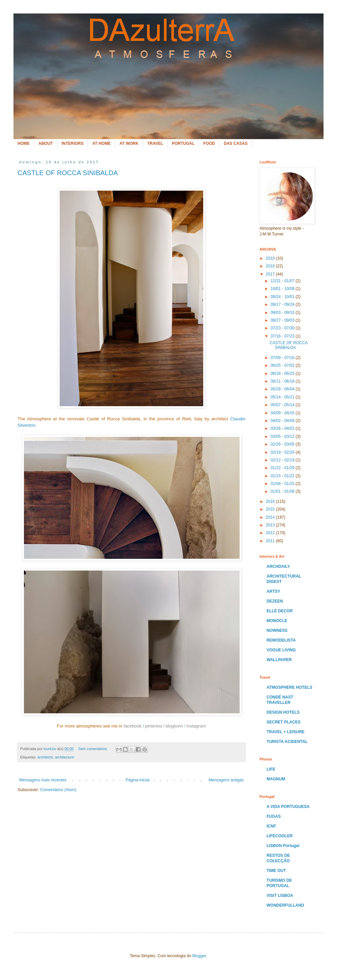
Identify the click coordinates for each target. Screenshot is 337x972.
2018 (271, 266)
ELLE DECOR (280, 611)
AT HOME (101, 143)
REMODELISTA (281, 640)
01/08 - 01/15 (283, 483)
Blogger (199, 955)
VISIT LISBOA (280, 895)
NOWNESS (277, 630)
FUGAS (274, 816)
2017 (271, 274)
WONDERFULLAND (285, 905)
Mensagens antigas (226, 780)
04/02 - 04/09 (283, 420)
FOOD (209, 143)
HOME (24, 143)
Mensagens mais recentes (42, 780)
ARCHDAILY (278, 566)
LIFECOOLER (280, 836)
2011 (271, 541)
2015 (271, 509)
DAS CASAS (236, 143)
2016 (271, 501)
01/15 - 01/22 (283, 476)
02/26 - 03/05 (283, 444)
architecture (64, 757)
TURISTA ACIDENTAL (287, 741)
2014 (271, 517)
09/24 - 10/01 (283, 296)
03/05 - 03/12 (283, 436)
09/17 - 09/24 (283, 304)
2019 (271, 258)
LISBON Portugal (283, 845)
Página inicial (138, 780)
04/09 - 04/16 (283, 413)
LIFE (271, 769)
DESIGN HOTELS (283, 712)
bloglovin (174, 725)
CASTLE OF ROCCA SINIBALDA (68, 172)
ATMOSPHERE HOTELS (289, 687)
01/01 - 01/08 (283, 491)
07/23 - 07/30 (283, 328)
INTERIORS (73, 143)
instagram (196, 725)
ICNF (271, 826)
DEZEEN (275, 601)
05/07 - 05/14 (283, 404)
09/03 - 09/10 (283, 312)
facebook (133, 725)
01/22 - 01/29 (283, 467)
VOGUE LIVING (281, 650)
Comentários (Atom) (58, 789)
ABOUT (45, 143)
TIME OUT (276, 870)
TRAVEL (155, 143)
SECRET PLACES (284, 722)
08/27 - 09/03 (283, 320)
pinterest (153, 725)
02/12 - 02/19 (283, 460)
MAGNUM (276, 779)
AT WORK (128, 143)
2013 (271, 525)
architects (45, 757)
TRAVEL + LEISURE (286, 732)
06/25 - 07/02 (283, 365)
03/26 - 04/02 (283, 428)
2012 (271, 532)
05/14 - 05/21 (283, 397)
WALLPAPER (279, 659)
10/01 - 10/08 (283, 288)
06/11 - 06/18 (283, 381)
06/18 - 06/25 (283, 373)
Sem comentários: (93, 749)
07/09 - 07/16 (283, 357)
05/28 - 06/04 (283, 389)
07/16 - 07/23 (283, 336)
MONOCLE (277, 620)
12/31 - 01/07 (283, 281)
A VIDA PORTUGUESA (288, 806)
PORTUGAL (183, 143)
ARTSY (273, 591)
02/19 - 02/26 (283, 452)
